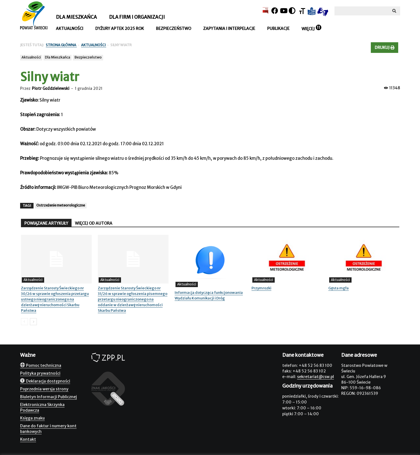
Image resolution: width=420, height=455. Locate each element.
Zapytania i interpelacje (229, 28)
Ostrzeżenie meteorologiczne (60, 205)
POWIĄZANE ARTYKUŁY (46, 223)
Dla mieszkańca (76, 17)
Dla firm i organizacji (137, 17)
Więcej (308, 28)
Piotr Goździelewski (50, 88)
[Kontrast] (292, 10)
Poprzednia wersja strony (44, 388)
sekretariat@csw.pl (315, 376)
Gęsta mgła (338, 288)
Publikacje (278, 28)
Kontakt (28, 439)
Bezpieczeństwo (173, 28)
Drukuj (384, 47)
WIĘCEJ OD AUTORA (93, 223)
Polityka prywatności (40, 373)
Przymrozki (261, 288)
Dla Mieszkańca (57, 57)
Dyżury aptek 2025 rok (119, 28)
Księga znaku (32, 418)
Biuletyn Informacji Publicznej (48, 396)
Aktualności (69, 28)
